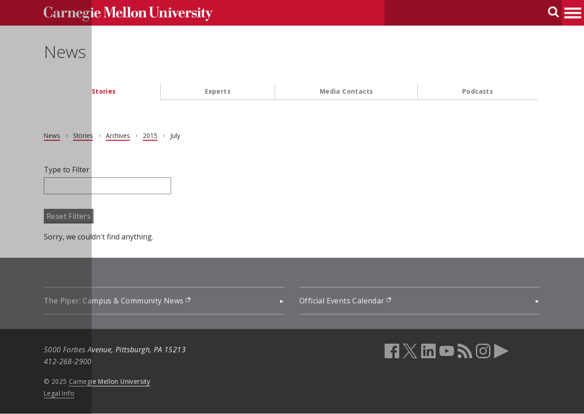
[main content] (292, 203)
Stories (104, 91)
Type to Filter (69, 170)
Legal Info (62, 393)
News (68, 51)
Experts (217, 91)
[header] (292, 57)
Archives (121, 135)
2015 (153, 135)
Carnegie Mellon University (112, 381)
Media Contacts (346, 91)
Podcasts (477, 91)
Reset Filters (71, 216)
